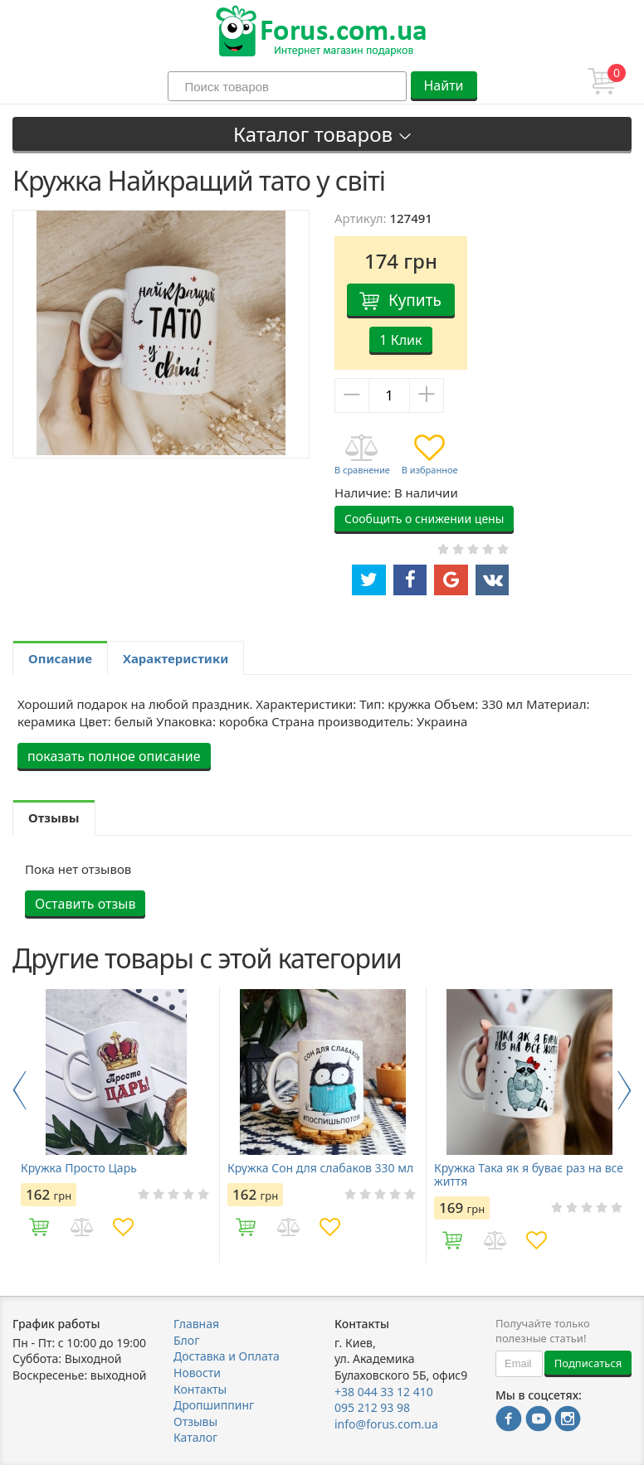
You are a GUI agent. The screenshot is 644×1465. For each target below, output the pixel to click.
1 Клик (400, 340)
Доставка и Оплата (226, 1356)
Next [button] (624, 1090)
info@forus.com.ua (386, 1424)
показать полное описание (114, 756)
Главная (196, 1324)
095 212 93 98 (372, 1407)
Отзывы (195, 1421)
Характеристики (175, 658)
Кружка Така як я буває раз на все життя (528, 1175)
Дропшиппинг (213, 1405)
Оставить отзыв (85, 904)
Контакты (200, 1389)
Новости (197, 1372)
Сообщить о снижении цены (424, 518)
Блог (186, 1340)
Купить (415, 300)
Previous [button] (19, 1090)
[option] (115, 1125)
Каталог (195, 1437)
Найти (443, 85)
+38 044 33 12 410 (383, 1392)
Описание (60, 658)
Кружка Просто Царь (79, 1168)
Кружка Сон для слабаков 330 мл (320, 1168)
